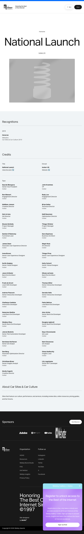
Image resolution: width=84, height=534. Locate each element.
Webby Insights (25, 474)
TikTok (40, 463)
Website (45, 170)
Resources (23, 459)
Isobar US (42, 53)
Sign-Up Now (62, 525)
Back (68, 7)
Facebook (41, 474)
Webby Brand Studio (27, 463)
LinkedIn (41, 459)
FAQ (21, 467)
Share (78, 7)
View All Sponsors (76, 422)
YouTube (41, 467)
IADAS (22, 455)
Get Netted (23, 470)
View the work (7, 170)
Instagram (41, 455)
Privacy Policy (24, 478)
